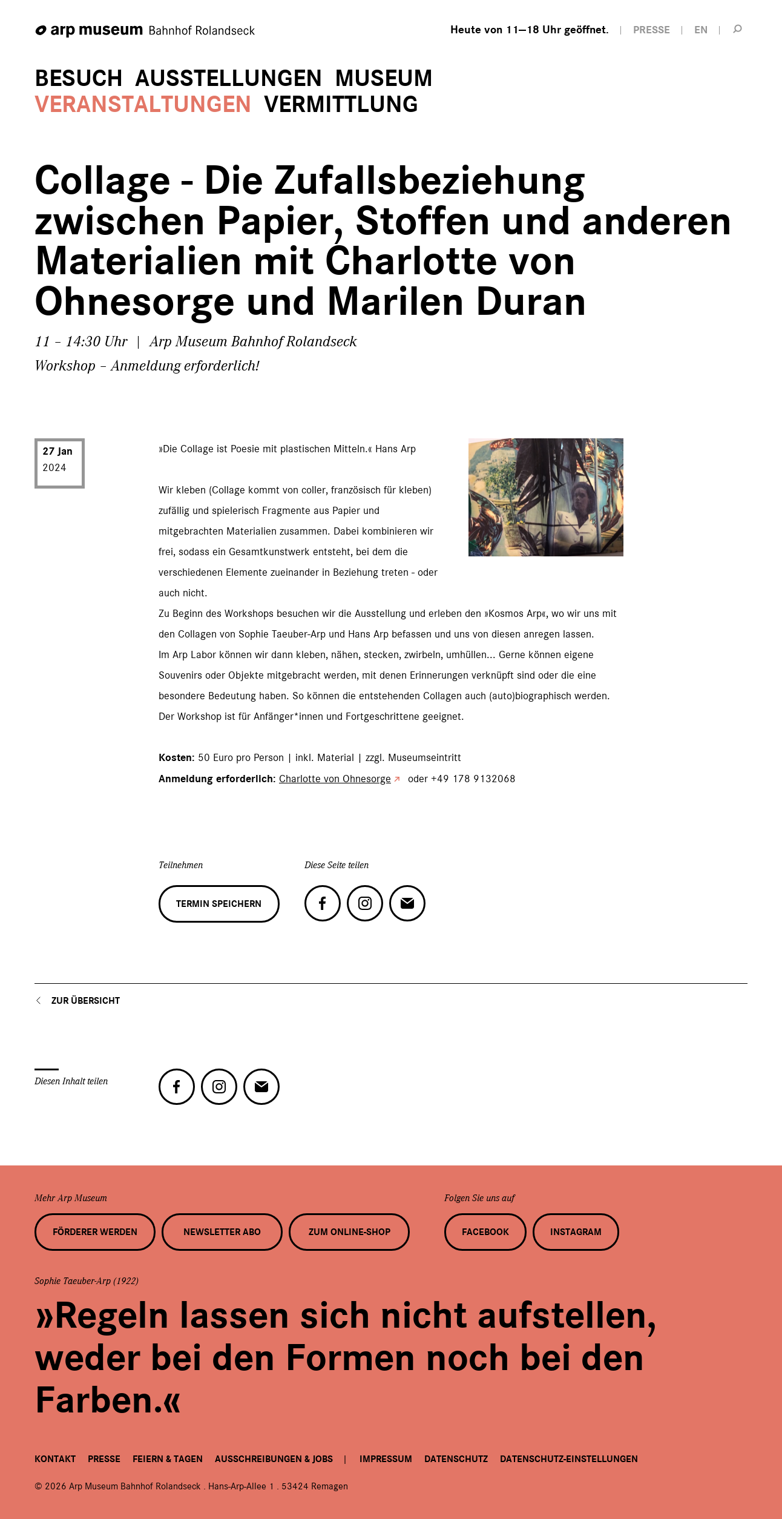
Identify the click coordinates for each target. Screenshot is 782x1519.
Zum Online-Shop (349, 1232)
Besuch (78, 78)
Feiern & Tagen (168, 1459)
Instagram (576, 1232)
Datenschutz (456, 1459)
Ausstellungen (229, 78)
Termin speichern (218, 903)
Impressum (386, 1459)
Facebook (485, 1232)
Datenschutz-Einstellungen (569, 1459)
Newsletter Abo (222, 1232)
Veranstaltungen (143, 104)
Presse (104, 1459)
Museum (384, 78)
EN (701, 30)
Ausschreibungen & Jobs (274, 1459)
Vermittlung (341, 104)
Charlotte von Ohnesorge (335, 779)
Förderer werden (95, 1232)
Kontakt (55, 1459)
